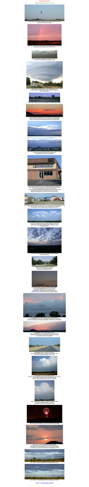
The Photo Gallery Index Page (47, 483)
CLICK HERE (35, 290)
